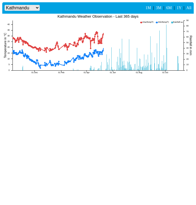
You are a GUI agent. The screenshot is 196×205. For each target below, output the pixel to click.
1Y (179, 8)
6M (169, 8)
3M (158, 8)
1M (148, 8)
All (188, 8)
